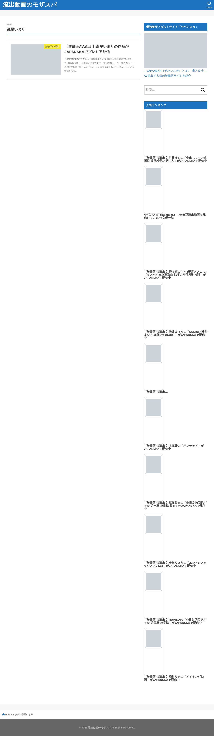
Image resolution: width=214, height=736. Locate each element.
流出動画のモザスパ (30, 4)
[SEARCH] (209, 5)
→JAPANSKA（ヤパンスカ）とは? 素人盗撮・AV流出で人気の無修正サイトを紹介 (175, 70)
